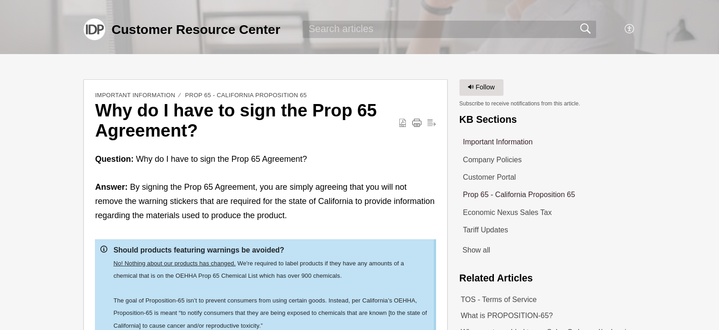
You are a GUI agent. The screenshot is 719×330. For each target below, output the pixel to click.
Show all (476, 250)
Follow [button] (481, 87)
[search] (449, 29)
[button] (630, 29)
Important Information (135, 95)
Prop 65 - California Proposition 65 (246, 95)
